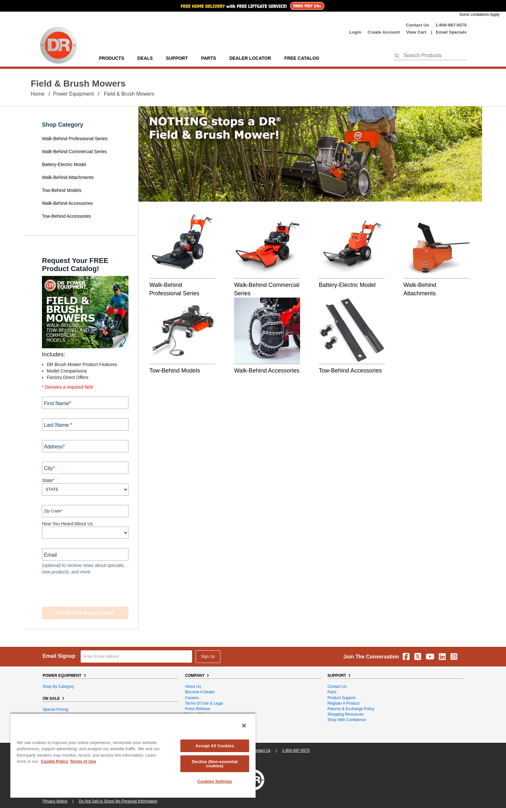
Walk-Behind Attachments (68, 177)
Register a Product (343, 703)
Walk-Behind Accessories (67, 203)
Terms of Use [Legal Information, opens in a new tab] (83, 761)
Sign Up (208, 656)
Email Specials (451, 32)
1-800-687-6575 (451, 25)
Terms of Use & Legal (204, 703)
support (177, 58)
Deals (145, 58)
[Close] (244, 726)
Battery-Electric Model (64, 164)
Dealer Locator (250, 58)
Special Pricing (55, 709)
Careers (192, 698)
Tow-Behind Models (62, 190)
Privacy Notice (55, 801)
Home (38, 94)
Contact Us (417, 25)
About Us (193, 686)
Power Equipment (73, 94)
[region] (133, 755)
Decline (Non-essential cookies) (215, 763)
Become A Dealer (200, 692)
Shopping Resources (345, 714)
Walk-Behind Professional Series (75, 138)
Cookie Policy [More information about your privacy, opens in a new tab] (54, 761)
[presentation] (81, 592)
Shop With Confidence (347, 720)
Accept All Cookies (215, 745)
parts (208, 58)
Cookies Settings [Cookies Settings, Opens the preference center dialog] (214, 781)
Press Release (197, 709)
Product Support (342, 698)
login (355, 32)
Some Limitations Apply (479, 14)
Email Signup (59, 656)
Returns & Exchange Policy (351, 709)
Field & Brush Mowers (129, 94)
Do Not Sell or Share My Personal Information (118, 801)
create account (384, 32)
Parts (332, 692)
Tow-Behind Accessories (66, 216)
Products (111, 58)
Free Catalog (301, 58)
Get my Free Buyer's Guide (85, 612)
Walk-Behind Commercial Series (74, 151)
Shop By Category (58, 686)
